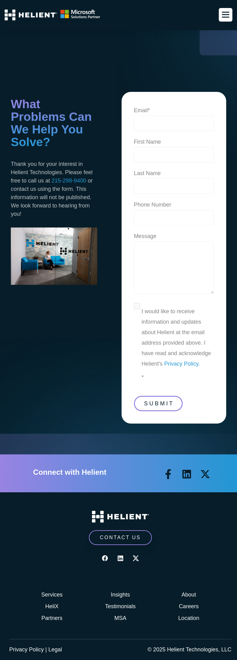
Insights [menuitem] (120, 595)
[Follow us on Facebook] (168, 474)
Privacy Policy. (182, 364)
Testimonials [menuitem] (120, 606)
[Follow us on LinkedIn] (186, 474)
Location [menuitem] (188, 618)
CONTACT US (120, 537)
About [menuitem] (188, 595)
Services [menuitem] (52, 595)
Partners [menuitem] (51, 618)
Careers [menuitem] (189, 606)
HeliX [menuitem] (52, 606)
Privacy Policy (26, 649)
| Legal (53, 649)
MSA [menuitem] (120, 618)
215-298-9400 (69, 181)
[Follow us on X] (205, 474)
